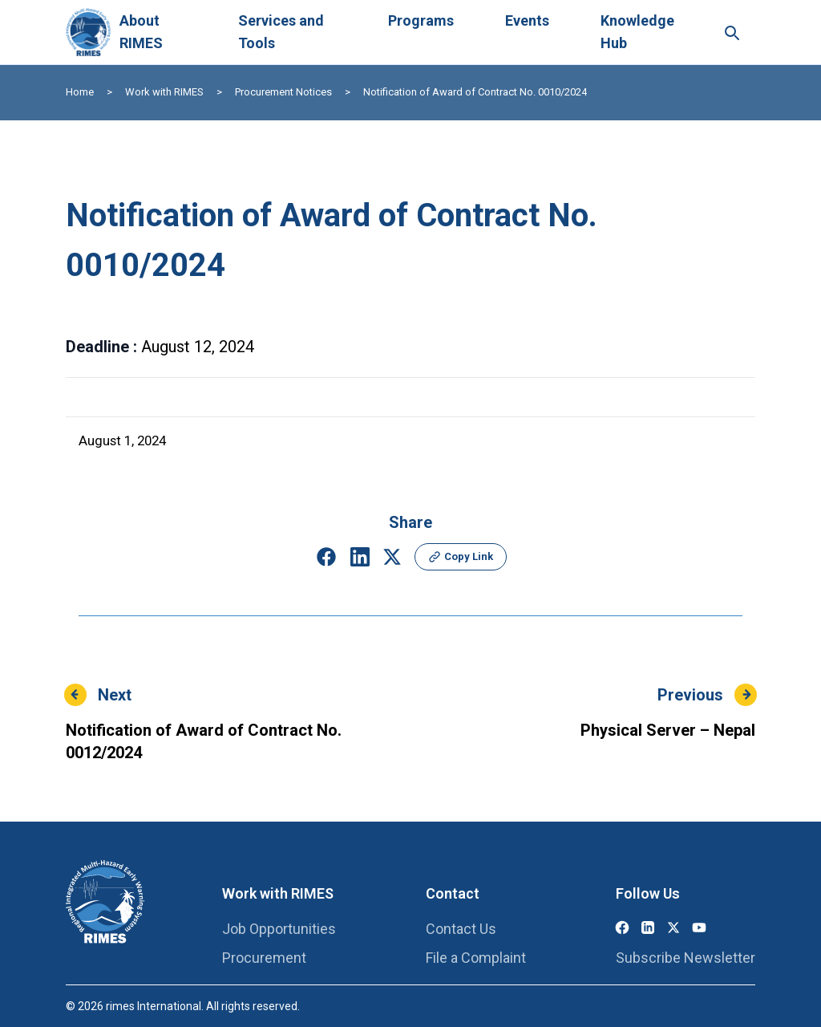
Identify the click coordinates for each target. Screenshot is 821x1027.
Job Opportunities (279, 928)
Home (80, 92)
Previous (690, 694)
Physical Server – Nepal (667, 730)
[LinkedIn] (648, 927)
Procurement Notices (283, 92)
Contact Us (461, 928)
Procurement (264, 957)
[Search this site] (731, 32)
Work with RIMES (164, 92)
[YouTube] (699, 927)
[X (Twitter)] (673, 927)
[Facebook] (622, 927)
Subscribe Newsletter (685, 957)
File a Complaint (476, 957)
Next (114, 694)
